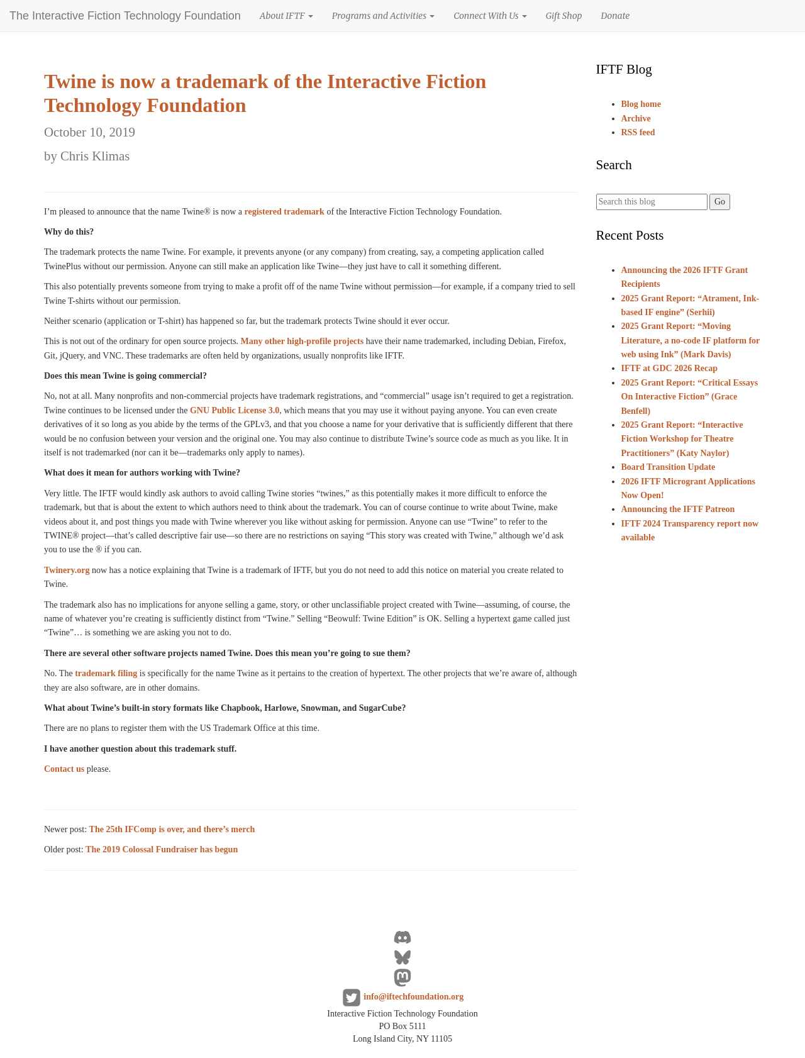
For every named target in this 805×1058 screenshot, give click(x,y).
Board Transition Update (668, 467)
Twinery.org (66, 570)
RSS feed (638, 132)
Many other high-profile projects (302, 341)
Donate (615, 15)
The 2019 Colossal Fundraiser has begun (162, 849)
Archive (636, 118)
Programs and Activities (383, 15)
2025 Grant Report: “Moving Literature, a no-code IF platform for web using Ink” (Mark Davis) (690, 340)
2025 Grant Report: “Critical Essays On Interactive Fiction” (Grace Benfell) (689, 397)
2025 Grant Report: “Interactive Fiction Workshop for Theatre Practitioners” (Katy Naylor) (682, 439)
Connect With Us (490, 15)
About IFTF (286, 15)
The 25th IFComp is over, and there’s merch (172, 829)
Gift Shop (564, 15)
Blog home (641, 104)
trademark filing (106, 673)
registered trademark (284, 211)
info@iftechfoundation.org (414, 996)
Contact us (64, 769)
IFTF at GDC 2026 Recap (669, 368)
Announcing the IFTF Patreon (678, 509)
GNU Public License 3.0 (234, 410)
